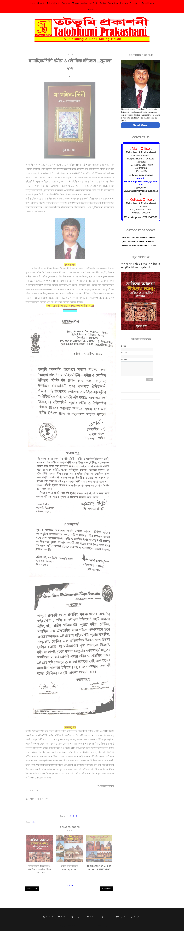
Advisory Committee (109, 3)
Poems (152, 238)
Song (153, 246)
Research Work (136, 242)
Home (32, 3)
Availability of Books (89, 3)
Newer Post (32, 889)
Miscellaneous (139, 238)
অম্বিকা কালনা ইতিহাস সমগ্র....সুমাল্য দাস (69, 866)
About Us (41, 3)
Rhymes (150, 242)
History (70, 53)
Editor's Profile (53, 3)
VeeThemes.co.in (119, 926)
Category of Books (70, 3)
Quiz (124, 242)
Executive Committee (130, 3)
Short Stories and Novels (135, 246)
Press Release (148, 3)
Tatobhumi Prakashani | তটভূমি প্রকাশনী (88, 926)
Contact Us (92, 9)
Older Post (106, 889)
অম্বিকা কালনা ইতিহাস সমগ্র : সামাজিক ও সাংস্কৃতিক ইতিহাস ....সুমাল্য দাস (39, 868)
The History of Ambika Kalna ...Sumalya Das (99, 866)
